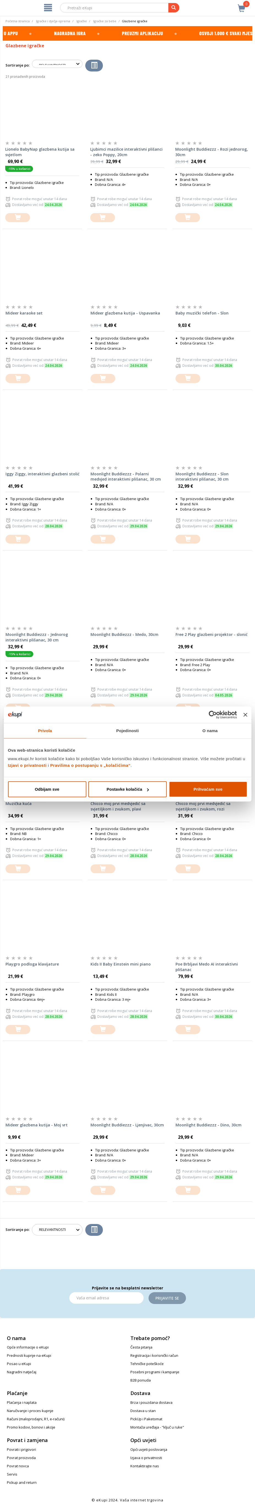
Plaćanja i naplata (22, 1402)
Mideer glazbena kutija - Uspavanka (125, 313)
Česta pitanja (141, 1347)
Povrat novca (18, 1465)
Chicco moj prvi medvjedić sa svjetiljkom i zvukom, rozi (203, 806)
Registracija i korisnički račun (154, 1355)
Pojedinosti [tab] (127, 730)
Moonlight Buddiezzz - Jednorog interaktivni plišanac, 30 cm (37, 637)
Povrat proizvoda (21, 1457)
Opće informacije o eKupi (28, 1347)
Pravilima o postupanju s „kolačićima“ (90, 765)
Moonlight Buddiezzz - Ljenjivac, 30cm (127, 1124)
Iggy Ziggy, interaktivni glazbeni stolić (42, 473)
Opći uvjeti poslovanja (148, 1449)
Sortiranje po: (17, 65)
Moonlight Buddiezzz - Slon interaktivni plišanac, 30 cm (202, 476)
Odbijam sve (47, 789)
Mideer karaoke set (24, 313)
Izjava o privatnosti (146, 1457)
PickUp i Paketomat (146, 1418)
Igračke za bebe (104, 21)
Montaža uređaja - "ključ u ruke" (157, 1427)
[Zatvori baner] (245, 714)
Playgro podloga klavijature (32, 964)
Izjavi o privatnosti (27, 765)
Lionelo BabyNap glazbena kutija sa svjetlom (40, 152)
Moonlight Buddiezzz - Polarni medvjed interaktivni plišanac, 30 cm (126, 476)
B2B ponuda (140, 1380)
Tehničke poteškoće (147, 1363)
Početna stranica (18, 21)
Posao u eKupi (19, 1363)
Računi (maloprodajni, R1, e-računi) (35, 1418)
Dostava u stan (143, 1410)
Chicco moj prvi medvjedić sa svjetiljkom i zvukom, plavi (118, 806)
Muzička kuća (19, 803)
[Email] (106, 1298)
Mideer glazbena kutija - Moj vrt (37, 1124)
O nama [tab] (210, 730)
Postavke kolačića (128, 789)
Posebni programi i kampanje (154, 1371)
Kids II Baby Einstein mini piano (121, 964)
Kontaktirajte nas (144, 1465)
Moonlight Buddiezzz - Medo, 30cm (124, 634)
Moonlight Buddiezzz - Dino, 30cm (209, 1124)
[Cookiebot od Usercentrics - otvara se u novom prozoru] (213, 714)
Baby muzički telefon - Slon (202, 313)
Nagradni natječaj (21, 1371)
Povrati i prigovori (21, 1449)
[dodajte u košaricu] (17, 217)
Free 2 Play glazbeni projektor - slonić (212, 634)
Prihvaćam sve (207, 789)
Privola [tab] (45, 730)
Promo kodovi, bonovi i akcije (31, 1427)
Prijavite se (167, 1298)
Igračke (81, 21)
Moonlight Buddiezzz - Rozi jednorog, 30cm (211, 152)
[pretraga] (173, 7)
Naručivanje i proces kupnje (30, 1410)
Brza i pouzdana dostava (151, 1402)
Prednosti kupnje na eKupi (29, 1355)
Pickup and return (22, 1482)
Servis (12, 1474)
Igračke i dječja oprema (53, 21)
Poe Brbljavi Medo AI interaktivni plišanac (207, 966)
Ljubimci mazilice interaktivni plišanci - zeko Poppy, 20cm (126, 152)
